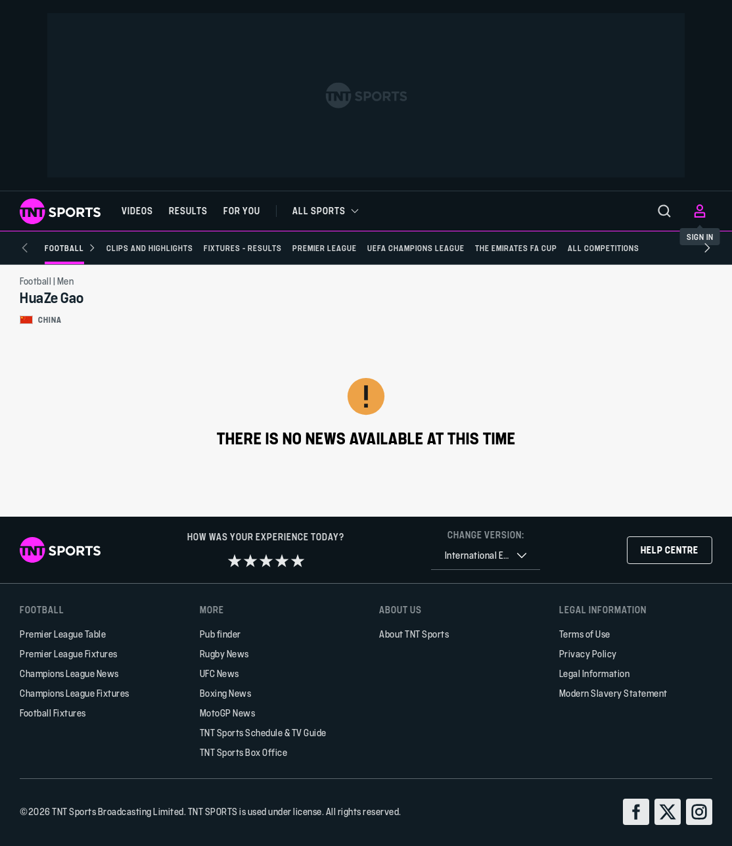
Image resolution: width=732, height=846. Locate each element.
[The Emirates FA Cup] (496, 247)
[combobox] (485, 556)
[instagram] (699, 812)
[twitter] (667, 812)
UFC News (219, 673)
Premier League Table (63, 634)
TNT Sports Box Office (244, 752)
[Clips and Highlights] (130, 247)
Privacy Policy (588, 653)
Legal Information (594, 673)
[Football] (50, 247)
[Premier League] (304, 247)
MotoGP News (228, 712)
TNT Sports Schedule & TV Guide (263, 732)
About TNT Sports (414, 634)
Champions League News (69, 673)
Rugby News (224, 653)
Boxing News (226, 693)
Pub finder (220, 634)
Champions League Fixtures (74, 693)
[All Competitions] (584, 247)
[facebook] (636, 812)
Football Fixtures (53, 712)
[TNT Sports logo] (60, 211)
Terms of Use (584, 634)
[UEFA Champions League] (396, 247)
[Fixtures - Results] (223, 247)
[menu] (664, 211)
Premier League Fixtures (69, 653)
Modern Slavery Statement (613, 693)
